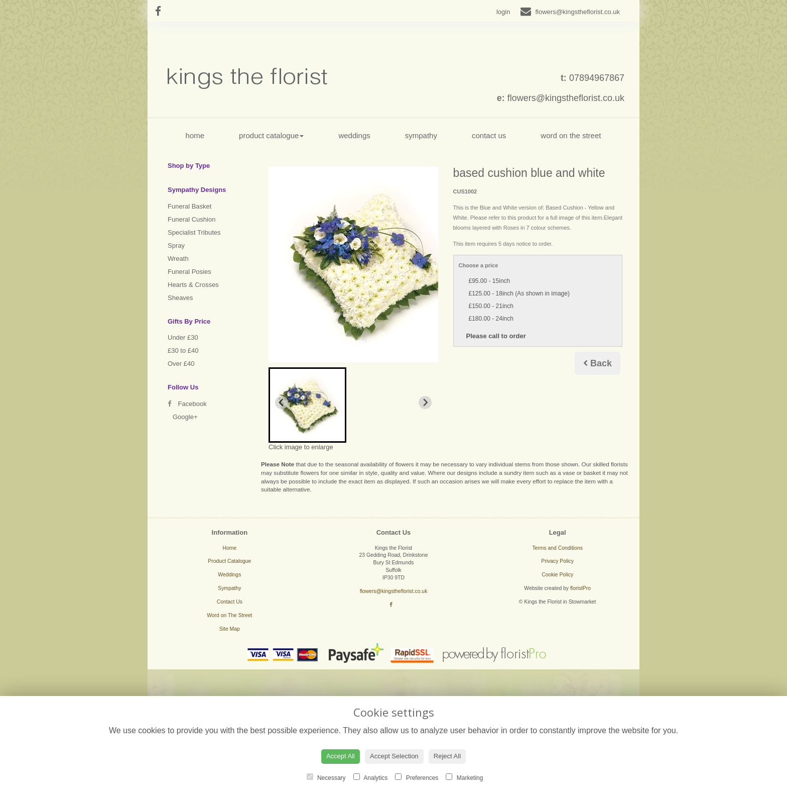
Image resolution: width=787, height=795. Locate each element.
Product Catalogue (271, 135)
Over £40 (181, 363)
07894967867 (596, 78)
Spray (176, 245)
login (503, 12)
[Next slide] (425, 402)
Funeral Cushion (191, 219)
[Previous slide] (281, 402)
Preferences (416, 777)
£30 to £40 (183, 350)
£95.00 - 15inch (489, 280)
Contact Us (489, 135)
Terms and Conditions (557, 548)
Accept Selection (394, 756)
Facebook (187, 404)
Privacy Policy (557, 561)
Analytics (370, 777)
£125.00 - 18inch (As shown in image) (519, 293)
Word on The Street (571, 135)
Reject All (447, 756)
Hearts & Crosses (193, 284)
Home (195, 135)
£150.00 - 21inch (491, 306)
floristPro (580, 588)
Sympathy (421, 135)
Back (597, 363)
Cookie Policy (557, 574)
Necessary (326, 777)
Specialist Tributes (194, 232)
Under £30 (183, 337)
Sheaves (180, 298)
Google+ (185, 417)
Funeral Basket (189, 206)
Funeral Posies (189, 271)
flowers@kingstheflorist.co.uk (565, 98)
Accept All (340, 756)
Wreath (178, 258)
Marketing (464, 777)
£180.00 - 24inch (491, 318)
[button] (307, 405)
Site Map (229, 629)
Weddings (354, 135)
